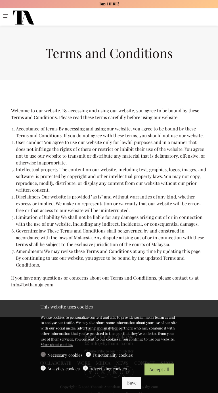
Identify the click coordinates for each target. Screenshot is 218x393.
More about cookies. (57, 344)
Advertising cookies (108, 368)
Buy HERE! (109, 4)
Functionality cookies (113, 355)
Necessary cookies (65, 355)
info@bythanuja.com (32, 285)
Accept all (159, 369)
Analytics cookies (63, 368)
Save (132, 383)
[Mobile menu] (5, 17)
